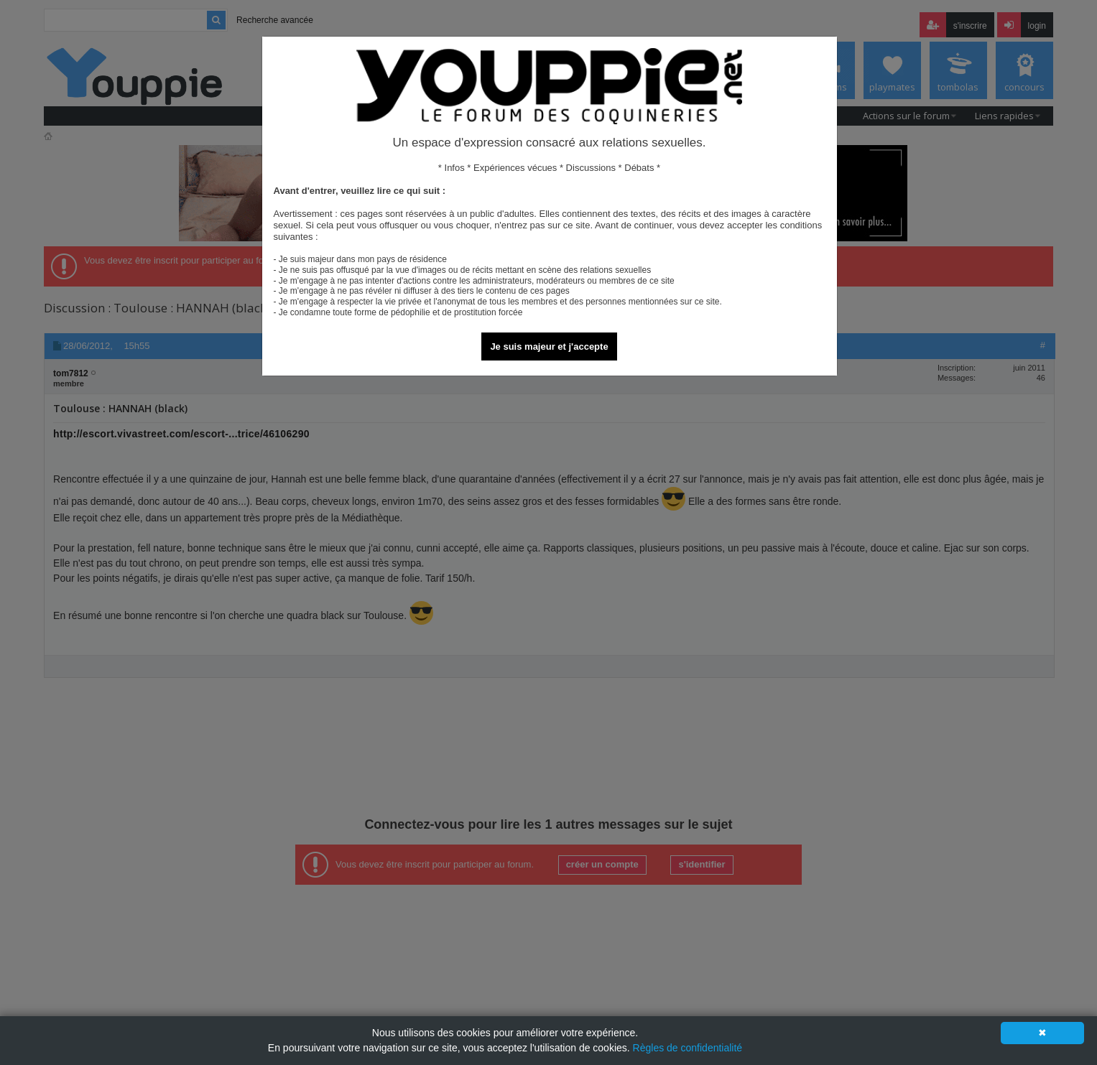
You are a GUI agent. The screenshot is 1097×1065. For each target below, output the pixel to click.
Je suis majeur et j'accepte (549, 346)
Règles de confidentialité (688, 1048)
